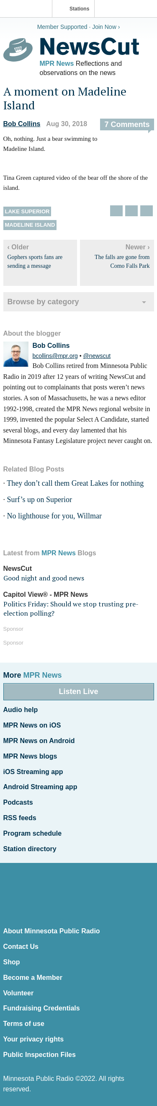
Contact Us (21, 946)
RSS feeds (19, 817)
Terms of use (23, 1023)
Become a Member (32, 977)
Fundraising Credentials (41, 1008)
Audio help (20, 709)
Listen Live (78, 691)
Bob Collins (22, 123)
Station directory (30, 848)
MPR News (57, 63)
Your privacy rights (33, 1039)
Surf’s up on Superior (39, 499)
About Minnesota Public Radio (51, 931)
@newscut (97, 355)
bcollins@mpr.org (55, 355)
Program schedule (32, 833)
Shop (11, 962)
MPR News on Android (39, 740)
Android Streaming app (40, 786)
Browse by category (43, 302)
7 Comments (126, 124)
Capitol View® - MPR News (45, 594)
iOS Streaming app (33, 771)
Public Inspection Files (39, 1054)
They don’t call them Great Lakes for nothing (75, 483)
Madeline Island (30, 225)
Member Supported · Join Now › (78, 27)
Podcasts (18, 802)
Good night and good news (43, 578)
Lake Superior (27, 211)
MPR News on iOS (32, 725)
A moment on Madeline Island (64, 98)
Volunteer (18, 993)
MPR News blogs (30, 756)
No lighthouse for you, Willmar (54, 516)
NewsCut (17, 568)
